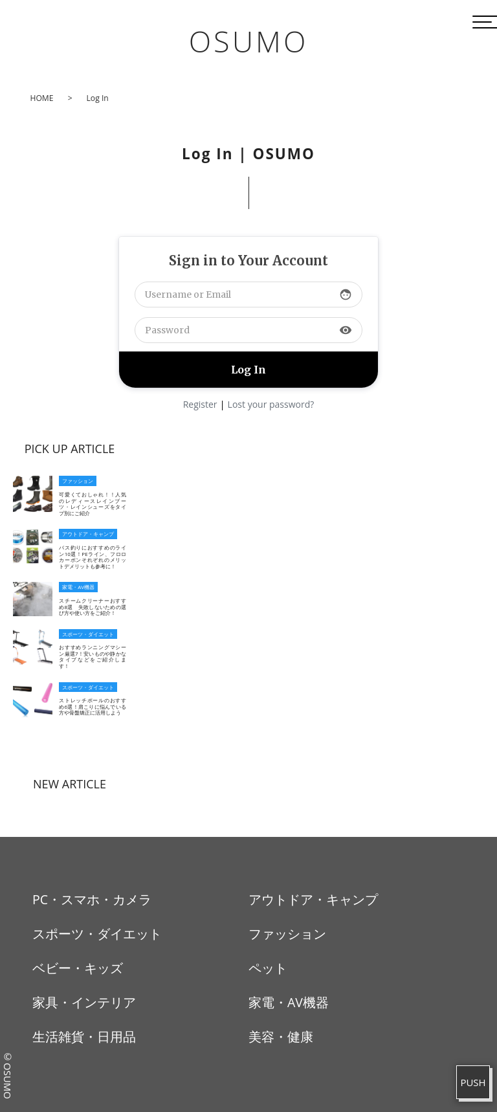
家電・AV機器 (288, 1002)
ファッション (287, 933)
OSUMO (249, 41)
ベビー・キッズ (77, 968)
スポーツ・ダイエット (97, 933)
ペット (267, 968)
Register (200, 404)
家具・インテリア (84, 1002)
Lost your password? (271, 404)
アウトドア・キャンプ (313, 899)
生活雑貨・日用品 (84, 1036)
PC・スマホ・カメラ (91, 899)
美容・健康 (280, 1036)
